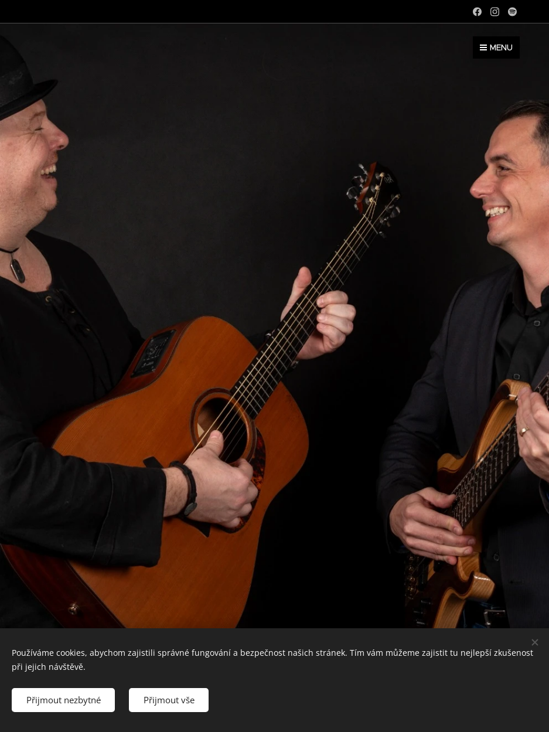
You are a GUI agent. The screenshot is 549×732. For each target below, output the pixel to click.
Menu (496, 47)
